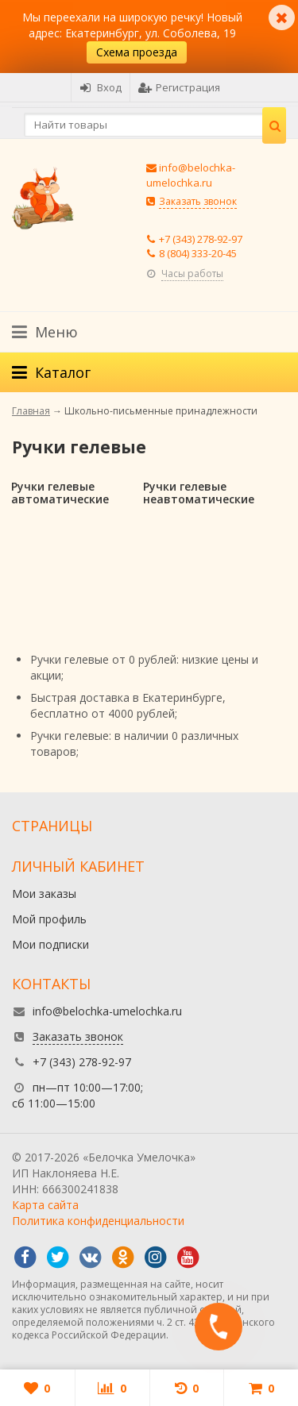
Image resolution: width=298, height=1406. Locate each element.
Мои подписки (50, 944)
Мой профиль (49, 918)
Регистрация (179, 87)
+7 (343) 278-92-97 (200, 239)
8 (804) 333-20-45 (198, 253)
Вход (100, 87)
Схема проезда (136, 52)
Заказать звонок (198, 201)
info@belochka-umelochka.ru (190, 175)
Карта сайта (45, 1204)
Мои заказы (44, 893)
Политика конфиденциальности (98, 1220)
